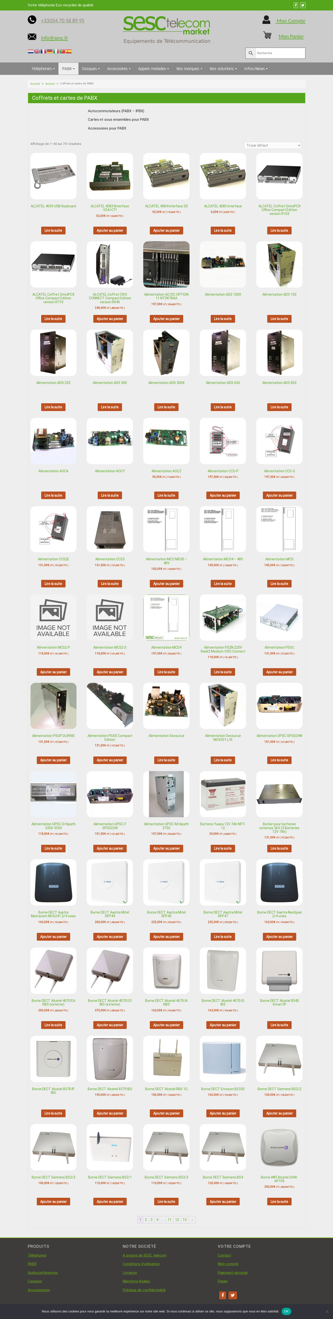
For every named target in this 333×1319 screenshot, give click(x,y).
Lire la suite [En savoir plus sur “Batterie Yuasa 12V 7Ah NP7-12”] (223, 848)
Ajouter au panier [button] (110, 230)
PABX (67, 68)
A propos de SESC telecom (145, 1255)
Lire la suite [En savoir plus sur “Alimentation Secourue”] (166, 760)
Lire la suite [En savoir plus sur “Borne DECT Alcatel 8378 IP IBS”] (53, 1113)
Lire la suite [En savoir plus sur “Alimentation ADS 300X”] (166, 407)
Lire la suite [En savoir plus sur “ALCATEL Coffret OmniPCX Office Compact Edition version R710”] (53, 319)
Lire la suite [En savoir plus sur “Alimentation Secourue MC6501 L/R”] (223, 760)
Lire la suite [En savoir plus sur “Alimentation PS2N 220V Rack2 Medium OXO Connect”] (223, 672)
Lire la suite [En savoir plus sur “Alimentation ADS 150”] (279, 319)
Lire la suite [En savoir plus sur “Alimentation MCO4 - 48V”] (223, 584)
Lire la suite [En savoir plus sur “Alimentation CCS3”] (110, 584)
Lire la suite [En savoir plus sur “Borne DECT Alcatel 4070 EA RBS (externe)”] (53, 1025)
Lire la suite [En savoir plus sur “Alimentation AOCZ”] (166, 495)
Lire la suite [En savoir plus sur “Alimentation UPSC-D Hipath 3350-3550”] (53, 848)
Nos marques (187, 68)
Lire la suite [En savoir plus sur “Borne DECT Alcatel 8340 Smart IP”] (279, 1025)
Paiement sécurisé (233, 1272)
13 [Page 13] (185, 1220)
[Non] (326, 1311)
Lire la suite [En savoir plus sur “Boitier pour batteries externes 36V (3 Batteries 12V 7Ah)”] (279, 848)
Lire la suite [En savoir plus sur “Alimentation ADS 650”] (223, 407)
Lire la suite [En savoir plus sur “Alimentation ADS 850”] (279, 407)
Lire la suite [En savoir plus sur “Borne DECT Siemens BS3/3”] (166, 1202)
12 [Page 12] (177, 1220)
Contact (224, 1255)
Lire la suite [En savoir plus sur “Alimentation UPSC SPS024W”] (279, 760)
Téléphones (41, 68)
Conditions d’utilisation (141, 1264)
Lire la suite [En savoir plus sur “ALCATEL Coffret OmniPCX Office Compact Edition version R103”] (279, 230)
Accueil (35, 83)
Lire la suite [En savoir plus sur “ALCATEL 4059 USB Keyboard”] (53, 230)
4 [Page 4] (157, 1220)
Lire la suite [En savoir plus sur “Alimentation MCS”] (279, 584)
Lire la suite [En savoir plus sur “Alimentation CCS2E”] (53, 584)
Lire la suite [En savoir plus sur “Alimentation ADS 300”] (110, 407)
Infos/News (254, 68)
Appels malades (152, 68)
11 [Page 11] (169, 1220)
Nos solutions (222, 68)
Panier (223, 1281)
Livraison (130, 1272)
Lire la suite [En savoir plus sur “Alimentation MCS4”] (166, 672)
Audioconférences (43, 1272)
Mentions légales (136, 1281)
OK (286, 1311)
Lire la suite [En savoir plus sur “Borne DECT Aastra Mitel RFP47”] (223, 937)
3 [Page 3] (151, 1220)
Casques (89, 68)
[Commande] (272, 145)
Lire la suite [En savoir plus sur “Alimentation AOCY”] (110, 495)
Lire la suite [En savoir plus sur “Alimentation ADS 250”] (53, 407)
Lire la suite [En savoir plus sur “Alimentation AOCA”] (53, 495)
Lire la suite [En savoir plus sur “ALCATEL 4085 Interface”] (223, 230)
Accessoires (117, 68)
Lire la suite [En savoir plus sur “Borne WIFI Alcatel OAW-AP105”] (279, 1202)
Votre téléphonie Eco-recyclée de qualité (60, 5)
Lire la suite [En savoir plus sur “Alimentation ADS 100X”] (223, 319)
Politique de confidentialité (144, 1290)
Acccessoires (39, 1290)
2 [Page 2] (146, 1220)
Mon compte (228, 1264)
